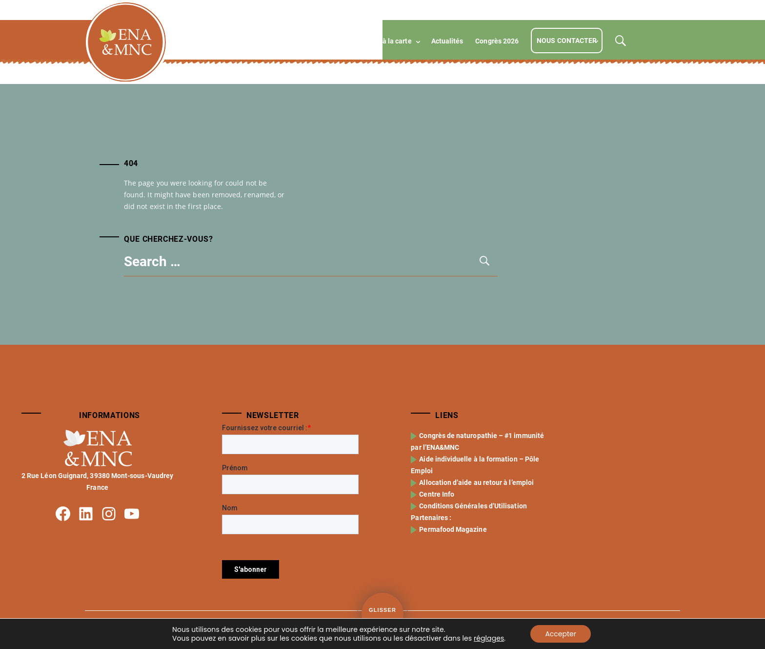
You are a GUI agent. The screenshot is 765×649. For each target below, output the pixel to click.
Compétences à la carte (375, 41)
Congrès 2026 (497, 41)
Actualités (447, 41)
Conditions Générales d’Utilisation (473, 506)
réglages (489, 638)
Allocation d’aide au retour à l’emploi (477, 482)
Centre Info (437, 494)
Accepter (560, 634)
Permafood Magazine (453, 529)
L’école (252, 41)
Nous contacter (567, 40)
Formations (300, 41)
